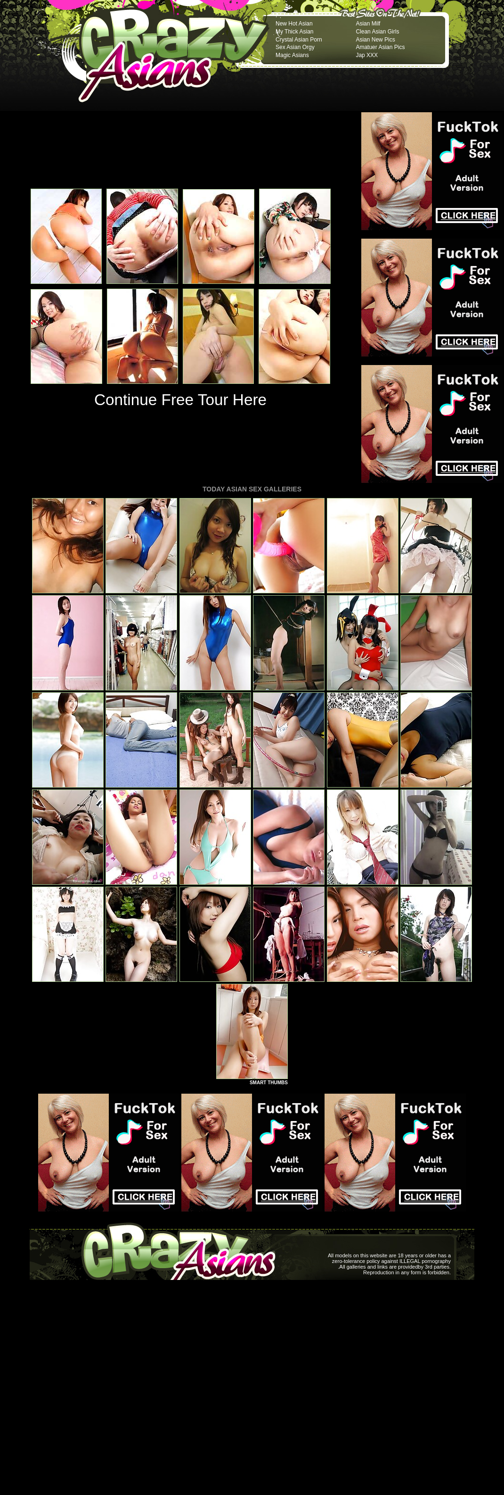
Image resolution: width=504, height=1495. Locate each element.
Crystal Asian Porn (299, 39)
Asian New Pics (375, 39)
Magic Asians (292, 55)
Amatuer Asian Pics (380, 47)
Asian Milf (368, 23)
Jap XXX (367, 55)
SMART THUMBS (269, 1082)
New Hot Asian (294, 23)
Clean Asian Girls (377, 31)
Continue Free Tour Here (180, 399)
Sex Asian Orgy (295, 47)
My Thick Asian (294, 31)
